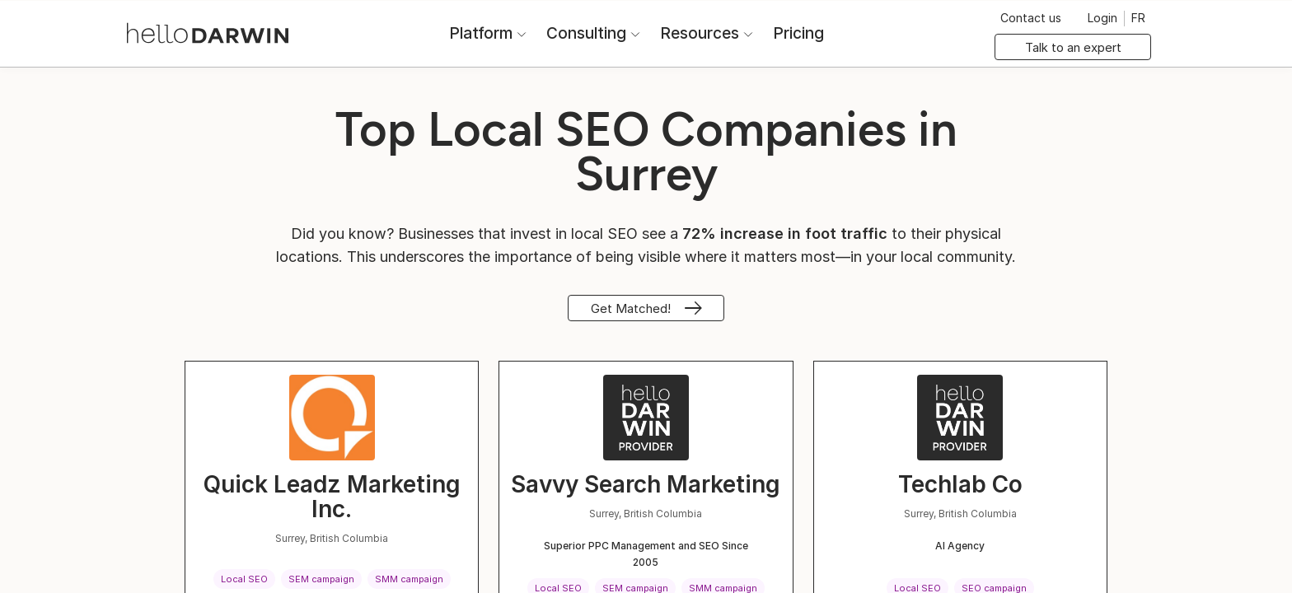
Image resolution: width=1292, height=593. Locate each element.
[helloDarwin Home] (207, 32)
